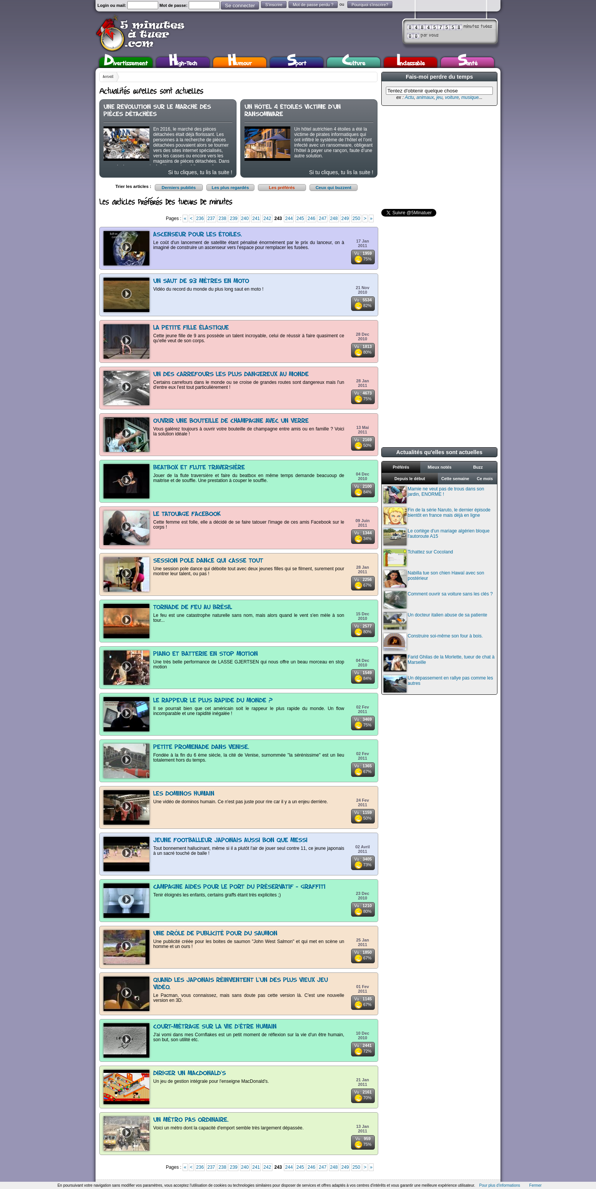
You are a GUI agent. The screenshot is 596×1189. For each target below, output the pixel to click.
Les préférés (282, 187)
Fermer (535, 1185)
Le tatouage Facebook (187, 514)
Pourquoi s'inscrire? (369, 4)
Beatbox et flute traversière (199, 467)
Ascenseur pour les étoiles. (197, 234)
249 (345, 218)
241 (256, 218)
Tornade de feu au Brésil (192, 607)
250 (356, 218)
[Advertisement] (438, 157)
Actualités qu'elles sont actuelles (439, 452)
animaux (425, 97)
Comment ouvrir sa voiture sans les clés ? (438, 599)
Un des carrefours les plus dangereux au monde (231, 374)
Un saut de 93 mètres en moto (201, 281)
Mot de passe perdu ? (313, 4)
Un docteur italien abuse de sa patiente (435, 620)
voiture (452, 97)
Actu (409, 97)
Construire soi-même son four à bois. (433, 641)
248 (334, 218)
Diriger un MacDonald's (189, 1073)
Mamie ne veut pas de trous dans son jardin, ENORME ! (434, 494)
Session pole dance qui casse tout (208, 561)
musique (469, 97)
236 (200, 218)
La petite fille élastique (191, 328)
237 (211, 218)
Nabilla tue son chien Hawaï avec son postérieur (434, 578)
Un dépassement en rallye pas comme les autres (438, 683)
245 (300, 218)
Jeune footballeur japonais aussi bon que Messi (230, 840)
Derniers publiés (179, 187)
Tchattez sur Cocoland (418, 557)
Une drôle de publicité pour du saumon (215, 933)
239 (233, 218)
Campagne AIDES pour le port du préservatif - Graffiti (239, 887)
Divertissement (126, 62)
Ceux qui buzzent (333, 187)
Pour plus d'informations (499, 1185)
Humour (240, 62)
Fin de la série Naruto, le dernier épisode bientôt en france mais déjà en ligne (437, 515)
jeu (439, 97)
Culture (353, 62)
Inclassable (411, 62)
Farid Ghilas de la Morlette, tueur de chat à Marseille (439, 662)
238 (222, 218)
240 (245, 218)
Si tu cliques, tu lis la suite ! (200, 172)
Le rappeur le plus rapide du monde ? (213, 700)
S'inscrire (273, 4)
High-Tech (183, 62)
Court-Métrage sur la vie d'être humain (215, 1026)
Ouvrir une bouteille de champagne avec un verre (231, 421)
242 (267, 218)
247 (322, 218)
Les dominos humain (183, 794)
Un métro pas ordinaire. (190, 1120)
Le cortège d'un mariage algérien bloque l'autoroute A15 (436, 536)
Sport (296, 62)
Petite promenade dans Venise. (201, 747)
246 (311, 218)
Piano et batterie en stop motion (205, 654)
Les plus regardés (230, 187)
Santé (468, 62)
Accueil (108, 76)
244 (289, 218)
